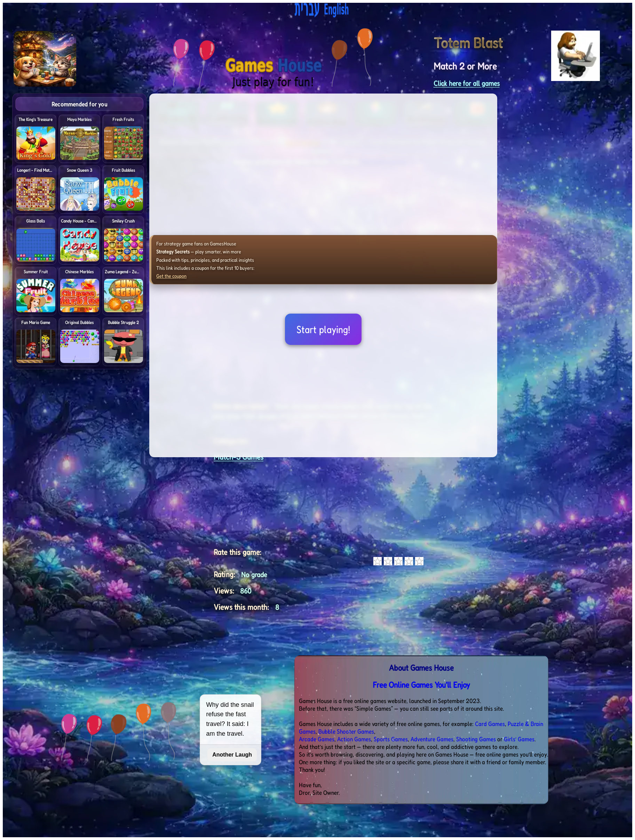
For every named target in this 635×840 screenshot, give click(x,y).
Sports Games (391, 739)
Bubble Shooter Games (346, 731)
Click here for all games (467, 83)
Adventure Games (432, 739)
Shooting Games (476, 739)
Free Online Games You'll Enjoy (421, 685)
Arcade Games (316, 739)
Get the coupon (171, 276)
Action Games (354, 739)
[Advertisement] (584, 197)
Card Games (490, 723)
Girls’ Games (519, 739)
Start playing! (323, 329)
